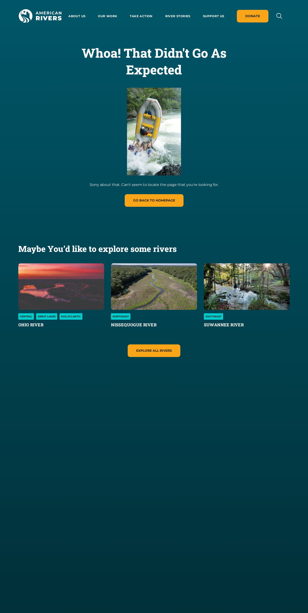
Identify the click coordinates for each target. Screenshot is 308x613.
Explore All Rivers (154, 351)
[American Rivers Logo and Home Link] (40, 16)
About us (76, 16)
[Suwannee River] (247, 286)
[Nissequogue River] (154, 286)
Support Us (213, 16)
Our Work (107, 16)
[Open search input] (279, 16)
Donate (252, 16)
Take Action (141, 16)
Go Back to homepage (154, 200)
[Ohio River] (61, 286)
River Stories (177, 16)
